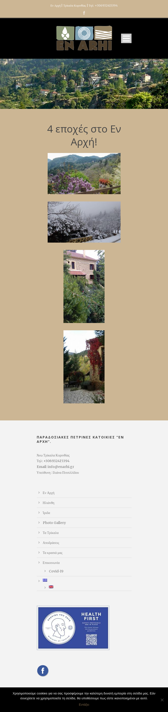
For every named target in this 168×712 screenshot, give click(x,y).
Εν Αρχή (49, 493)
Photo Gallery (54, 523)
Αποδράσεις (51, 543)
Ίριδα (46, 513)
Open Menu (126, 38)
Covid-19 (56, 571)
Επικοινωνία (51, 562)
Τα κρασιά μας (52, 553)
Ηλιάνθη (48, 503)
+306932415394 (106, 5)
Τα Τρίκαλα (51, 533)
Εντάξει (84, 704)
